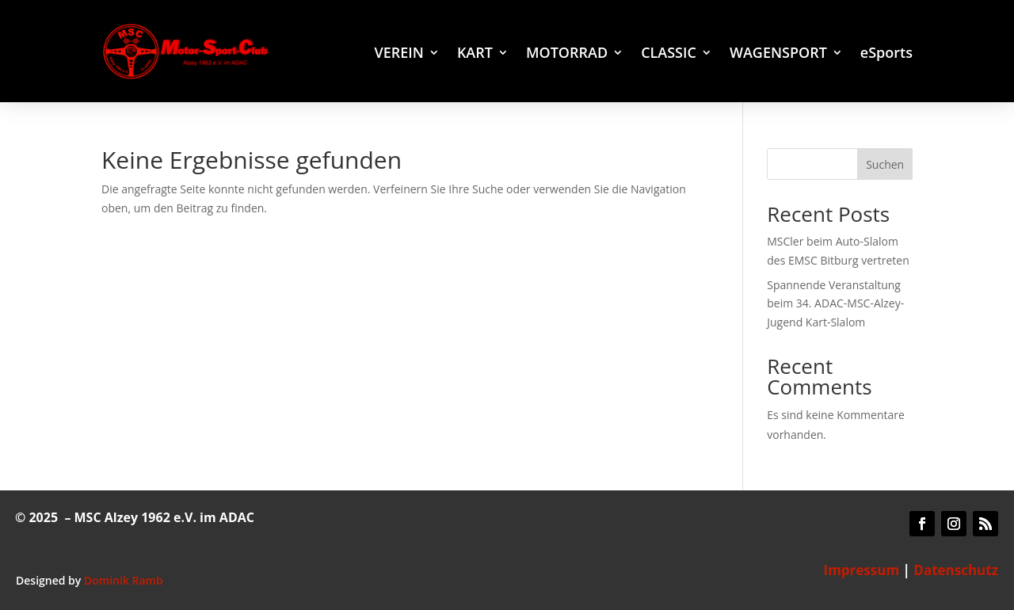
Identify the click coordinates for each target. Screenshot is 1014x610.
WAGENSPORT (778, 54)
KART (475, 54)
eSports (886, 54)
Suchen (885, 164)
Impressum (862, 570)
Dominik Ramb (123, 580)
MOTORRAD (567, 54)
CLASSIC (668, 54)
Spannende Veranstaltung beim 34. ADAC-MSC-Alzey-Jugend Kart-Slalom (835, 303)
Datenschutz (955, 570)
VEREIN (398, 54)
